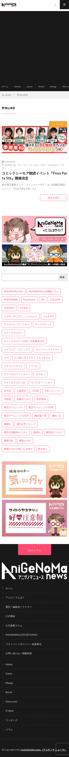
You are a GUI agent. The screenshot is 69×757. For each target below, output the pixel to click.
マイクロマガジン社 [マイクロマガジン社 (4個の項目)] (14, 382)
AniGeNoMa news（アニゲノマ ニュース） (44, 749)
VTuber (10, 710)
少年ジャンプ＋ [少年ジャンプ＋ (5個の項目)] (52, 390)
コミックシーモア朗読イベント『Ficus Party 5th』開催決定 (34, 175)
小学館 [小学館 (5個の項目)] (35, 390)
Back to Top (34, 550)
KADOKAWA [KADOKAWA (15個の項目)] (11, 299)
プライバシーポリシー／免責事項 (23, 644)
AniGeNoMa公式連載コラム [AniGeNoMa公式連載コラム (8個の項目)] (44, 291)
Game (29, 86)
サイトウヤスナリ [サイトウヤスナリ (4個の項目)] (13, 332)
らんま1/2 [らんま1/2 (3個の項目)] (48, 316)
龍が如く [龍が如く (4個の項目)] (43, 448)
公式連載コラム (14, 625)
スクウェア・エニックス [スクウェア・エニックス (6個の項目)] (17, 349)
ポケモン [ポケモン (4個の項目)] (40, 374)
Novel (41, 86)
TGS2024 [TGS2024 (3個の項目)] (55, 299)
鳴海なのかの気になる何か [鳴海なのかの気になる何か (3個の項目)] (18, 448)
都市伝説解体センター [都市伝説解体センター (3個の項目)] (16, 432)
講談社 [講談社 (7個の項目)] (7, 423)
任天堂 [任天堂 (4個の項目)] (7, 390)
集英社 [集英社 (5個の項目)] (36, 432)
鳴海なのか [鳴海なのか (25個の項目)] (25, 440)
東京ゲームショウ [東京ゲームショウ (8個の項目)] (13, 407)
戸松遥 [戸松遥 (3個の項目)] (7, 399)
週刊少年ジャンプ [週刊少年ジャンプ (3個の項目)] (26, 423)
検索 (62, 277)
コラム (9, 729)
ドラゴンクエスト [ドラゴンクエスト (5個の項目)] (13, 365)
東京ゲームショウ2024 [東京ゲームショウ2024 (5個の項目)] (41, 407)
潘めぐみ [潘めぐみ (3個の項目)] (56, 415)
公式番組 (10, 616)
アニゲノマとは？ (15, 597)
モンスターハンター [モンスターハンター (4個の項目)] (41, 382)
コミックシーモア (37, 165)
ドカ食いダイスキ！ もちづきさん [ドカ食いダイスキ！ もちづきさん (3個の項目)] (32, 357)
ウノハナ (22, 165)
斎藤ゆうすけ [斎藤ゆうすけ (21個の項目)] (24, 399)
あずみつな (10, 165)
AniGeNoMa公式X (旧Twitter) (21, 634)
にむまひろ (53, 165)
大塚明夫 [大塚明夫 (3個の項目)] (21, 390)
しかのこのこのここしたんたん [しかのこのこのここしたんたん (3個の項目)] (20, 316)
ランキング (11, 720)
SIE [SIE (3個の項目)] (42, 299)
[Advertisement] (34, 45)
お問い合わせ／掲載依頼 (19, 653)
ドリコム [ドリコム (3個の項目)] (33, 365)
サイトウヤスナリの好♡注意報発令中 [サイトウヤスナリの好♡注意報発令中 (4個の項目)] (24, 341)
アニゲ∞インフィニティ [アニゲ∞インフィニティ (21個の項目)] (16, 324)
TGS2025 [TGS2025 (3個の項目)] (9, 307)
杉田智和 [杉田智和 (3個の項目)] (41, 399)
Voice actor (12, 701)
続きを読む (54, 197)
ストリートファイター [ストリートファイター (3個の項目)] (48, 349)
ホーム (5, 86)
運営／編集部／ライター (19, 606)
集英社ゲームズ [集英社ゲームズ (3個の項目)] (54, 432)
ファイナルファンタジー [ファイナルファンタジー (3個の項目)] (17, 374)
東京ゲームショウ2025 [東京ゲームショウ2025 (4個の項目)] (16, 415)
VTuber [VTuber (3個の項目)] (24, 307)
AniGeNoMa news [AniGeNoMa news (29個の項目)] (13, 291)
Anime (17, 86)
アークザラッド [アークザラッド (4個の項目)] (43, 324)
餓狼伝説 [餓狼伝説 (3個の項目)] (8, 440)
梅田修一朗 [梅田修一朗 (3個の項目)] (40, 415)
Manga (53, 86)
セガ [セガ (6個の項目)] (6, 357)
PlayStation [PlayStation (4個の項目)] (29, 299)
